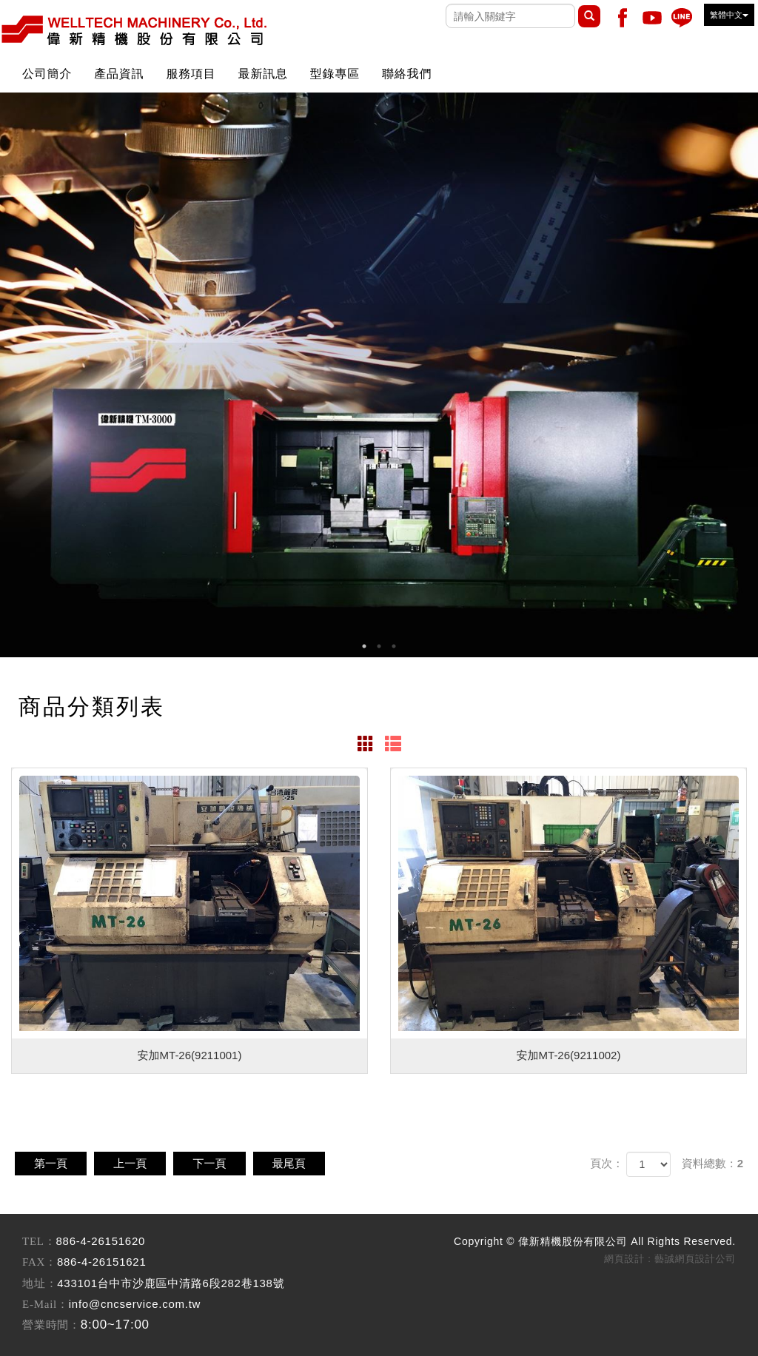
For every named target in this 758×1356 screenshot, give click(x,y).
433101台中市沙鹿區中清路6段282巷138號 (170, 1283)
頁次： (606, 1163)
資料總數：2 (712, 1163)
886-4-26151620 (101, 1241)
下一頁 (224, 1163)
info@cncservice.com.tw (135, 1304)
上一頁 (138, 1163)
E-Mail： (45, 1304)
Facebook (622, 18)
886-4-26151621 (102, 1261)
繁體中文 (729, 14)
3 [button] (393, 646)
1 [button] (364, 646)
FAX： (39, 1262)
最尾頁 (309, 1163)
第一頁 (53, 1163)
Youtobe (652, 18)
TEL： (39, 1241)
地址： (39, 1283)
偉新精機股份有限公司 (133, 29)
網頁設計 (624, 1258)
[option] (379, 375)
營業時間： (51, 1325)
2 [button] (379, 646)
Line (682, 18)
